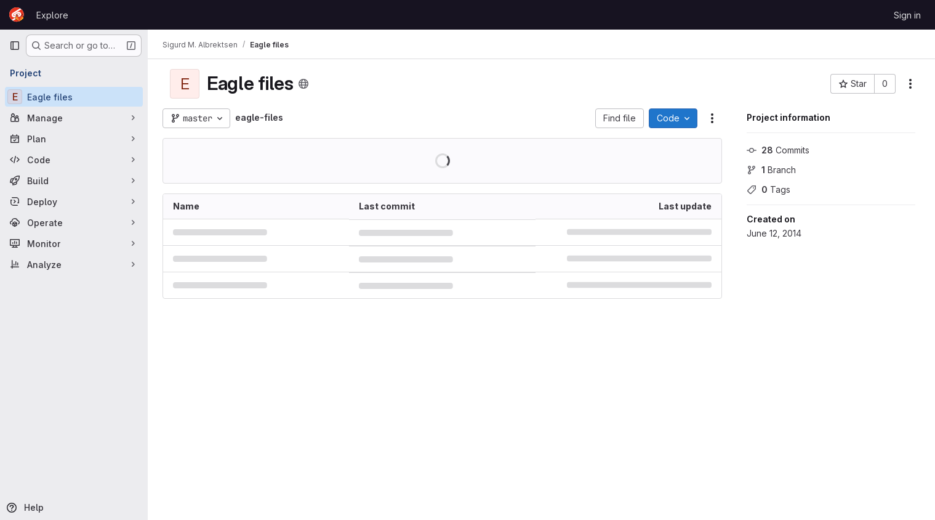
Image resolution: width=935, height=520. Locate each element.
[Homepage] (16, 15)
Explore (52, 15)
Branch (771, 170)
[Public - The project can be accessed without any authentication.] (303, 84)
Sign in (907, 15)
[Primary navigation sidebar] (15, 45)
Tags (768, 189)
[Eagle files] (74, 97)
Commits (778, 150)
